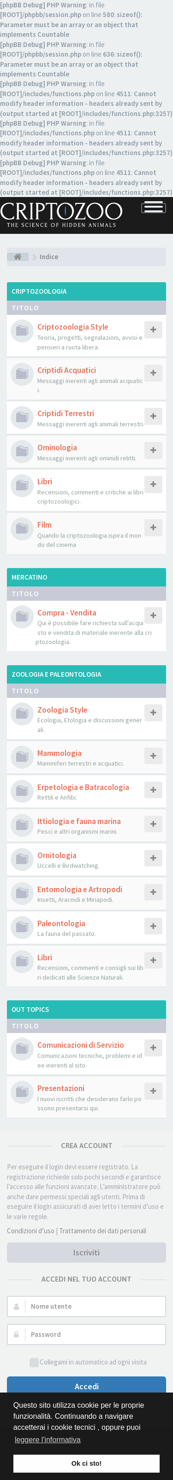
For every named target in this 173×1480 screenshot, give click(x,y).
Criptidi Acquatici (66, 370)
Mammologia (59, 753)
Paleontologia (61, 923)
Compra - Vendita (66, 613)
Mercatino (29, 577)
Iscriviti (86, 1252)
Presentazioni (60, 1088)
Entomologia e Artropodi (79, 889)
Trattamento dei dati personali (102, 1230)
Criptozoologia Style (72, 327)
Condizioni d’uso (30, 1230)
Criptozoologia (39, 291)
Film (44, 525)
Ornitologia (57, 855)
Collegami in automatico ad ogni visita (88, 1362)
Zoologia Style (62, 710)
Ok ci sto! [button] (87, 1463)
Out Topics (30, 1009)
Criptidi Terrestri (65, 413)
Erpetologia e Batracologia (83, 787)
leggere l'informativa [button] (48, 1440)
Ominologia (57, 447)
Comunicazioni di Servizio (80, 1045)
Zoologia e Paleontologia (56, 674)
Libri (44, 481)
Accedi (87, 1386)
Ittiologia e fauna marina (79, 821)
